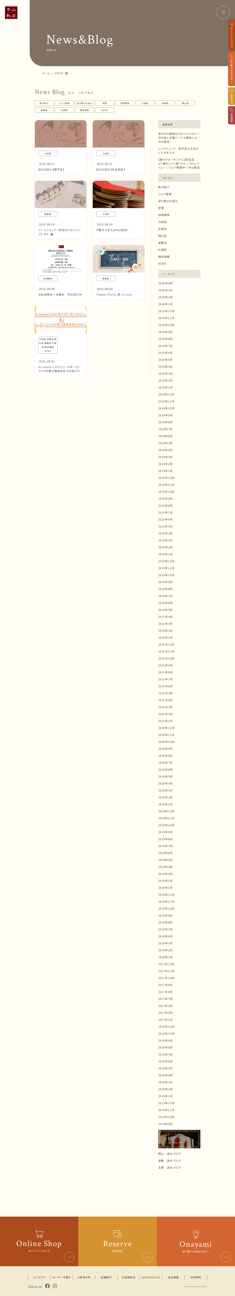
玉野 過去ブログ (169, 1167)
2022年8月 (165, 589)
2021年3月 (165, 707)
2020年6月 (165, 769)
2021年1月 (165, 721)
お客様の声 (84, 1277)
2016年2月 (165, 1089)
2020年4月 (165, 783)
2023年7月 (165, 512)
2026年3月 (165, 290)
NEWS (104, 110)
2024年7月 (165, 429)
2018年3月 (165, 943)
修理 (104, 103)
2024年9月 (165, 415)
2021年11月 (166, 651)
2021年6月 (165, 686)
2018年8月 (165, 922)
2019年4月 (165, 867)
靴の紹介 (44, 103)
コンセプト (39, 1277)
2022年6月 (165, 603)
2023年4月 (165, 533)
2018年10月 (166, 908)
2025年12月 (166, 311)
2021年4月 (165, 700)
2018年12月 (166, 895)
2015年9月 (165, 1124)
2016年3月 (165, 1082)
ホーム (46, 73)
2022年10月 (166, 575)
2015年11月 (166, 1110)
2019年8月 (165, 839)
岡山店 (185, 103)
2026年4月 (165, 283)
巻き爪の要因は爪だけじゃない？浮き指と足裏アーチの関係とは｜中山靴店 (179, 138)
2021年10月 (166, 658)
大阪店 (145, 103)
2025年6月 (165, 353)
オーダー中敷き (61, 1277)
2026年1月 (165, 304)
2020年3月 (165, 790)
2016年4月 (165, 1075)
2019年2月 (165, 881)
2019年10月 (166, 825)
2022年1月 (165, 637)
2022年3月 (165, 624)
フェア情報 (64, 103)
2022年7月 (165, 596)
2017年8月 (165, 992)
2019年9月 (165, 832)
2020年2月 (165, 797)
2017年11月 (166, 971)
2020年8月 (165, 756)
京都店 (165, 103)
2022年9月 (165, 582)
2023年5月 (165, 526)
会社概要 (173, 1277)
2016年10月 (166, 1033)
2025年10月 (166, 325)
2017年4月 (165, 1006)
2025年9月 (165, 332)
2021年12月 (166, 644)
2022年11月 (166, 568)
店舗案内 (106, 1277)
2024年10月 (166, 408)
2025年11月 (166, 318)
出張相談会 (128, 1277)
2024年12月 (166, 394)
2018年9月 (165, 915)
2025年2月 (165, 380)
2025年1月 (165, 387)
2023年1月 (165, 554)
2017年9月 (165, 985)
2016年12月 (166, 1027)
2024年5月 (165, 443)
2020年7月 (165, 763)
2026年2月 (165, 297)
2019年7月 (165, 846)
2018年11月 (166, 901)
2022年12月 (166, 561)
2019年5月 (165, 860)
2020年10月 (166, 742)
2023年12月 (166, 478)
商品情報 (84, 110)
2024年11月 (166, 401)
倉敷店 (44, 110)
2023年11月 (166, 485)
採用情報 (195, 1277)
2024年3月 (165, 457)
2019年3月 (165, 874)
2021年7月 (165, 679)
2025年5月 (165, 360)
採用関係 (124, 103)
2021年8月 (165, 672)
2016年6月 (165, 1061)
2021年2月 (165, 714)
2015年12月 (166, 1103)
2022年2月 (165, 631)
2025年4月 (165, 367)
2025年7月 (165, 346)
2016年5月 (165, 1068)
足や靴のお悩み (84, 103)
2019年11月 (166, 818)
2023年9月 (165, 499)
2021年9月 (165, 665)
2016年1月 (165, 1096)
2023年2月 (165, 547)
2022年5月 (165, 610)
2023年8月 (165, 505)
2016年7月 (165, 1054)
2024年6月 (165, 436)
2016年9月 (165, 1040)
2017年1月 (165, 1020)
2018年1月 (165, 957)
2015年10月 (166, 1117)
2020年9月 (165, 749)
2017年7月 (165, 999)
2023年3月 (165, 540)
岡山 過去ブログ (169, 1154)
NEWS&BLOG (151, 1277)
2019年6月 (165, 853)
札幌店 (64, 110)
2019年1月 (165, 888)
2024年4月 (165, 450)
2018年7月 (165, 929)
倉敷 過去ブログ (169, 1161)
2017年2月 (165, 1013)
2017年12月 (166, 964)
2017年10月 (166, 978)
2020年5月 (165, 776)
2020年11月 (166, 735)
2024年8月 (165, 422)
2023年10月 (166, 492)
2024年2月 (165, 464)
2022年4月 (165, 617)
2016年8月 (165, 1047)
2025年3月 (165, 373)
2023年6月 (165, 519)
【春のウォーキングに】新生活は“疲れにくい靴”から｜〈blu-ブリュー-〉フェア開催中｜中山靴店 (179, 163)
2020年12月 (166, 728)
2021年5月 (165, 693)
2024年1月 (165, 471)
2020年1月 (165, 804)
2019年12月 (166, 811)
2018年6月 (165, 936)
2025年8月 (165, 339)
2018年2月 (165, 950)
